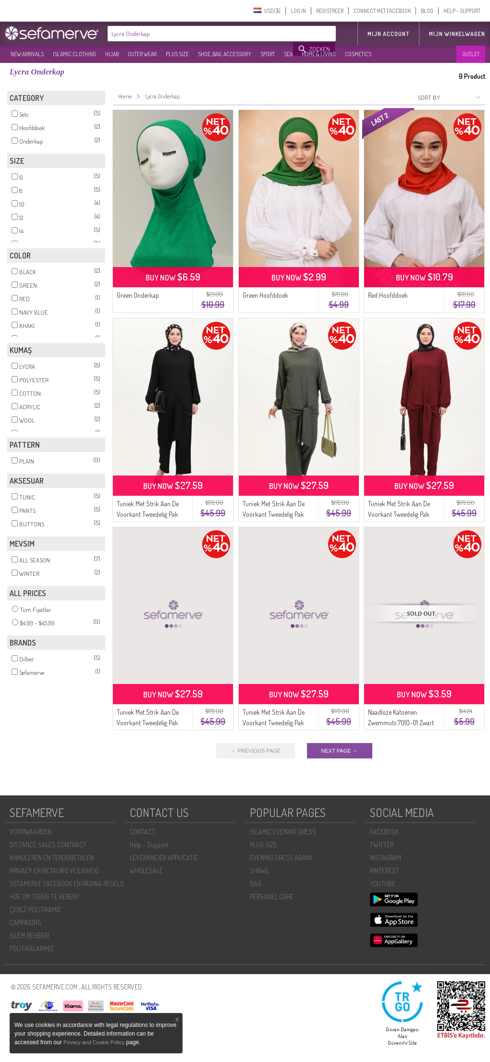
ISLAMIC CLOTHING (74, 54)
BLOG (427, 10)
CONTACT (142, 832)
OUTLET (470, 54)
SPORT (267, 54)
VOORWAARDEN (30, 832)
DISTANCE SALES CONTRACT (48, 845)
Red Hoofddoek (388, 295)
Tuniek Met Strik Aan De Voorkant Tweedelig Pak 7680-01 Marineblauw (148, 722)
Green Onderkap (138, 295)
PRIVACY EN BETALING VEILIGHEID (54, 871)
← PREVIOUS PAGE (256, 751)
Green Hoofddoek (265, 295)
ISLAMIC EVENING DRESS (283, 832)
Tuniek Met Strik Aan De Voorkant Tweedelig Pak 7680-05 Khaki (274, 514)
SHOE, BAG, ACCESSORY (224, 54)
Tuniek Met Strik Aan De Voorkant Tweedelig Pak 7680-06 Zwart (148, 514)
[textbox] (201, 33)
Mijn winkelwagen (457, 33)
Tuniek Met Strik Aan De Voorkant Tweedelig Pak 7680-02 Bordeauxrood (399, 514)
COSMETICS (358, 54)
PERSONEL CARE (272, 896)
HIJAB (112, 54)
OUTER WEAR (142, 54)
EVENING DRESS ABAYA (281, 858)
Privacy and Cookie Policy (93, 1042)
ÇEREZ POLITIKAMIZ (35, 909)
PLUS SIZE (177, 54)
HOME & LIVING (319, 54)
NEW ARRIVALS (27, 54)
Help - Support (149, 845)
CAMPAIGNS (25, 922)
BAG (255, 883)
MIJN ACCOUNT (388, 33)
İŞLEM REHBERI (29, 935)
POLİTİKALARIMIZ (32, 948)
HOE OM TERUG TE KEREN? (44, 896)
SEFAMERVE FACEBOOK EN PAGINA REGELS (67, 883)
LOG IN (298, 10)
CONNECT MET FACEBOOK (382, 10)
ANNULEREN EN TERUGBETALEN (52, 858)
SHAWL (259, 871)
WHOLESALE (146, 871)
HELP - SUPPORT (461, 10)
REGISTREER (329, 10)
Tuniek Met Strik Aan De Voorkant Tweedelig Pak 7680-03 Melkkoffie (274, 722)
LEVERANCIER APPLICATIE (164, 858)
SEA (288, 54)
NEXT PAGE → (339, 751)
